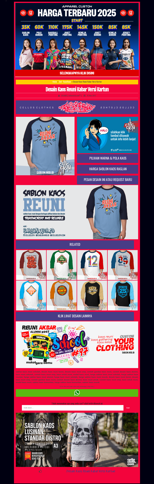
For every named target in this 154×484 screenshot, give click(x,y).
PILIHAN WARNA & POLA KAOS (107, 158)
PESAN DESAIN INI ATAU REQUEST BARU (108, 179)
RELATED (75, 244)
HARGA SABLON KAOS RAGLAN (108, 168)
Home (55, 81)
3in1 (60, 81)
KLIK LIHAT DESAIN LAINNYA (75, 315)
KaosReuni (67, 81)
